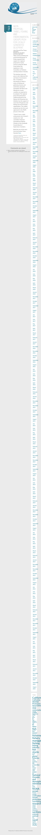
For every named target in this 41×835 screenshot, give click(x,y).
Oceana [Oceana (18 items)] (34, 792)
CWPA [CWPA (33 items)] (34, 713)
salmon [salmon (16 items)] (34, 805)
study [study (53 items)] (34, 825)
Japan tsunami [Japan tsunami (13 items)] (34, 760)
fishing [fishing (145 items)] (36, 743)
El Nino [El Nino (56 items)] (34, 725)
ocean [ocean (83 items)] (35, 791)
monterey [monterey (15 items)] (34, 771)
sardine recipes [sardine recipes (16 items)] (34, 807)
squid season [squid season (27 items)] (34, 822)
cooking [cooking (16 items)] (34, 711)
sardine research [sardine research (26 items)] (34, 809)
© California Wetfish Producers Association (23, 830)
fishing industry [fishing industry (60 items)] (35, 746)
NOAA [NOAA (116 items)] (35, 788)
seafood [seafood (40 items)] (35, 816)
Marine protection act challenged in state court (19, 152)
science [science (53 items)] (35, 814)
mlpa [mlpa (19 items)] (33, 770)
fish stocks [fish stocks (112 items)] (35, 750)
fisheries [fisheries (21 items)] (34, 733)
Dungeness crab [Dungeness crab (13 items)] (34, 723)
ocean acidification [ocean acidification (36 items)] (36, 795)
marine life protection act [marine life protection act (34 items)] (35, 764)
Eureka (17, 138)
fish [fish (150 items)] (34, 728)
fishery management (18, 139)
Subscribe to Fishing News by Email (34, 30)
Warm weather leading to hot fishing (15, 150)
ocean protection (20, 141)
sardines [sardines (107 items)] (36, 812)
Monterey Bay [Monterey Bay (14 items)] (34, 773)
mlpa (21, 140)
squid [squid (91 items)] (35, 819)
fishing (21, 139)
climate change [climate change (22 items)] (34, 707)
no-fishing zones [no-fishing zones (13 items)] (33, 785)
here (20, 133)
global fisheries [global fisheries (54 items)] (35, 757)
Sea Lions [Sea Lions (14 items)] (33, 818)
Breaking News (22, 135)
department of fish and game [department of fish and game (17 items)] (35, 715)
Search (32, 14)
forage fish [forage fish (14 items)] (33, 754)
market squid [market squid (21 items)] (34, 768)
